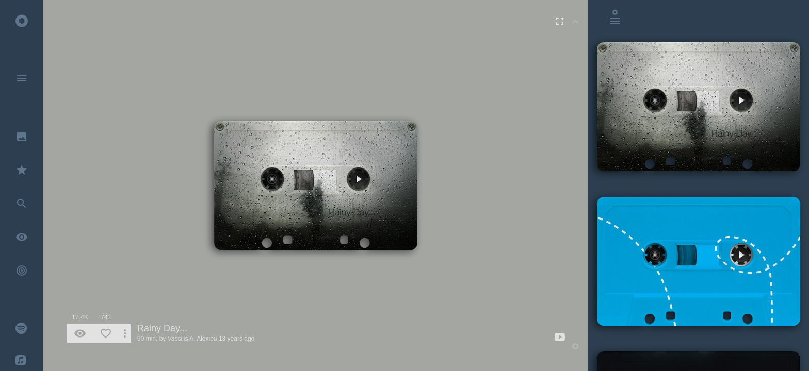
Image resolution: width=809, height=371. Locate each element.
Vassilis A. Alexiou (192, 338)
